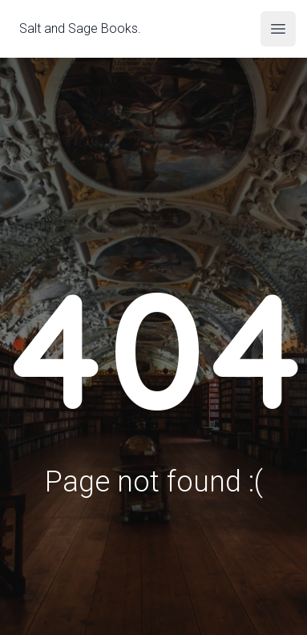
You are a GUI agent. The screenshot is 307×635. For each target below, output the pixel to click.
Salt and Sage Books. (79, 27)
